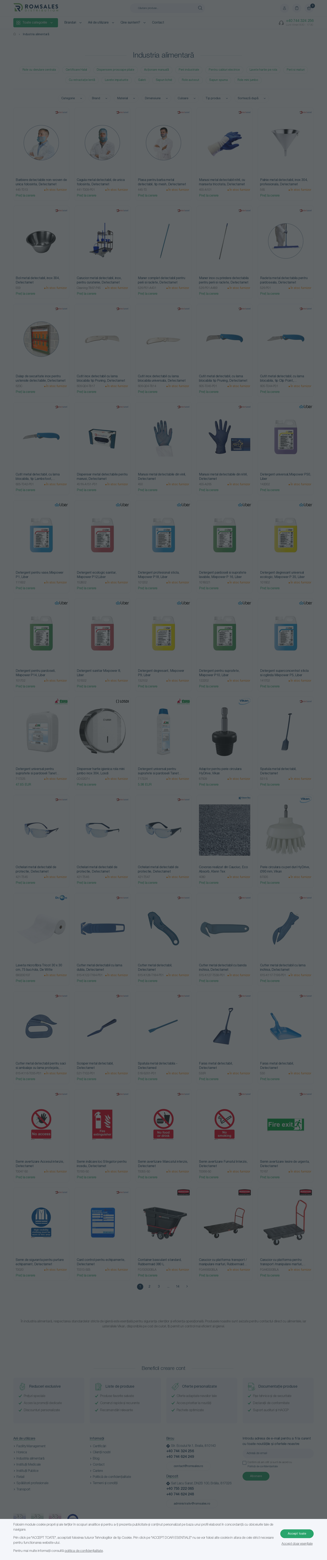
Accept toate (297, 1533)
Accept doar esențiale (297, 1543)
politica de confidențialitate (84, 1551)
